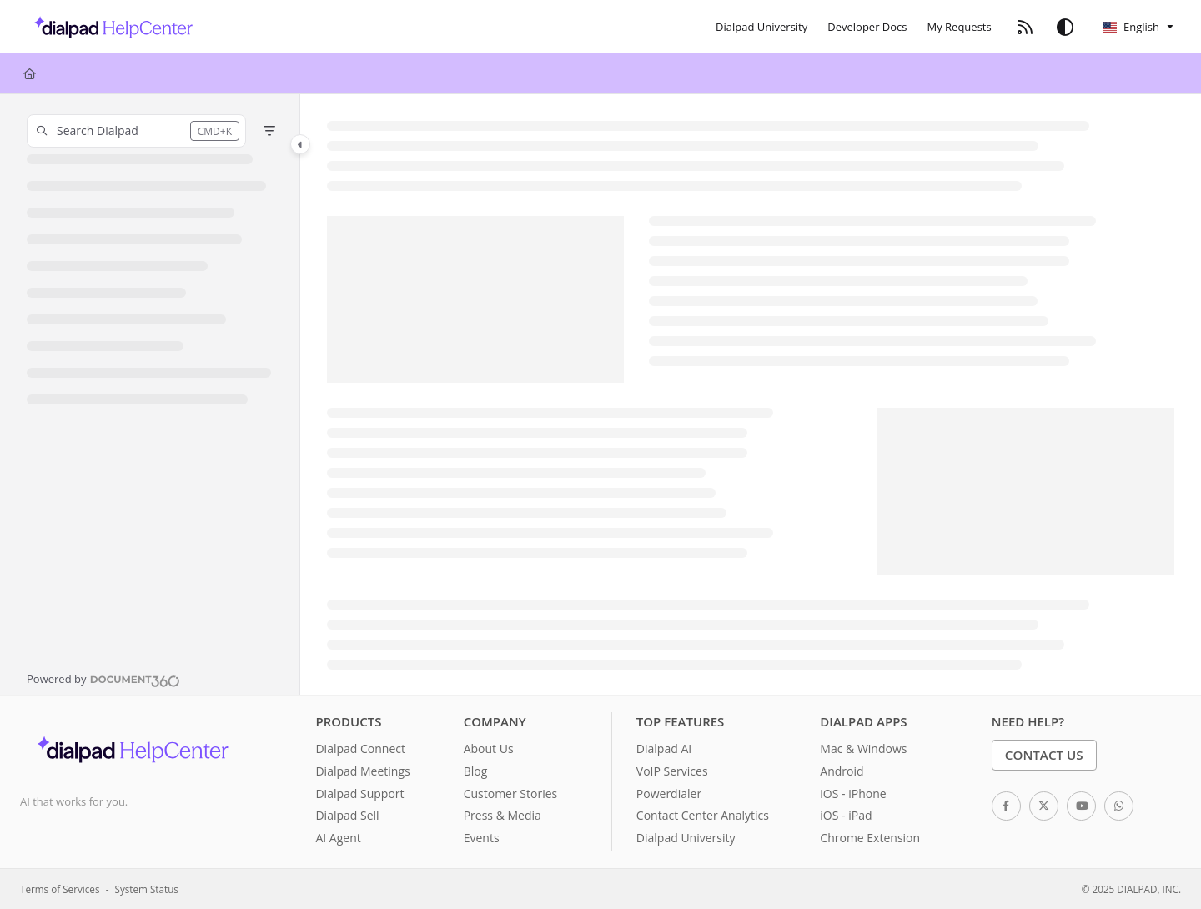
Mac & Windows (863, 748)
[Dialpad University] (761, 26)
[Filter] (269, 131)
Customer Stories (511, 793)
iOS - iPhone (853, 793)
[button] (136, 131)
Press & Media (502, 815)
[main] (750, 394)
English (1131, 26)
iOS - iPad (846, 815)
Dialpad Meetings (362, 771)
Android (841, 771)
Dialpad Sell (347, 815)
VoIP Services (672, 771)
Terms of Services (59, 889)
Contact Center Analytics (702, 815)
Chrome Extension (870, 838)
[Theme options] (1065, 26)
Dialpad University (686, 838)
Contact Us (1044, 754)
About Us (489, 748)
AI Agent (337, 838)
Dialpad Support (359, 793)
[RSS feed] (1025, 26)
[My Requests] (959, 26)
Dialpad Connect (360, 748)
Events (482, 838)
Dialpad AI (663, 748)
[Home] (29, 73)
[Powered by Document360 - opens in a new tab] (103, 679)
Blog (476, 771)
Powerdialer (668, 793)
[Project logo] (109, 27)
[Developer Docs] (867, 26)
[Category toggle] (300, 144)
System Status (146, 889)
